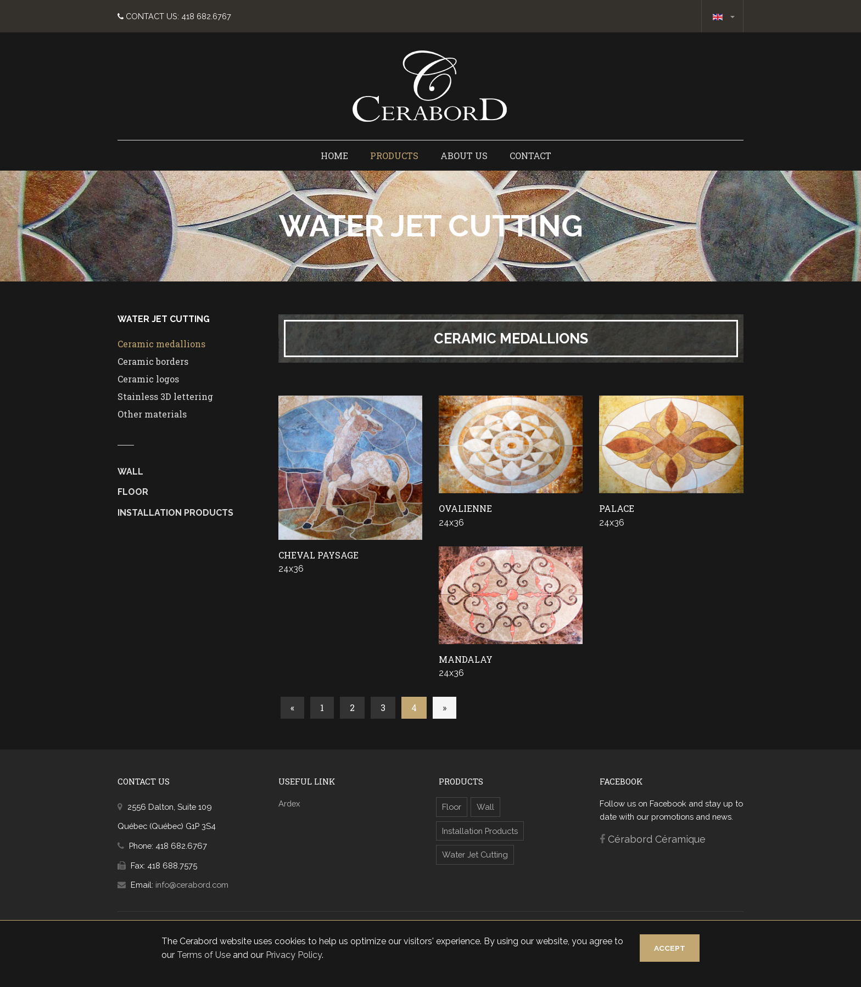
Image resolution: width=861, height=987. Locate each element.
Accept (661, 948)
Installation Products (175, 514)
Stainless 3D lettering (165, 397)
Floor (133, 493)
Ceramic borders (153, 362)
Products (394, 156)
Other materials (152, 415)
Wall (130, 472)
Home (334, 156)
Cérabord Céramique (657, 840)
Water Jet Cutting (475, 855)
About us (464, 156)
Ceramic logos (148, 380)
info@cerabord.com (191, 885)
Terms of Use (215, 955)
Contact (530, 156)
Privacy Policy (305, 955)
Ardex (289, 804)
